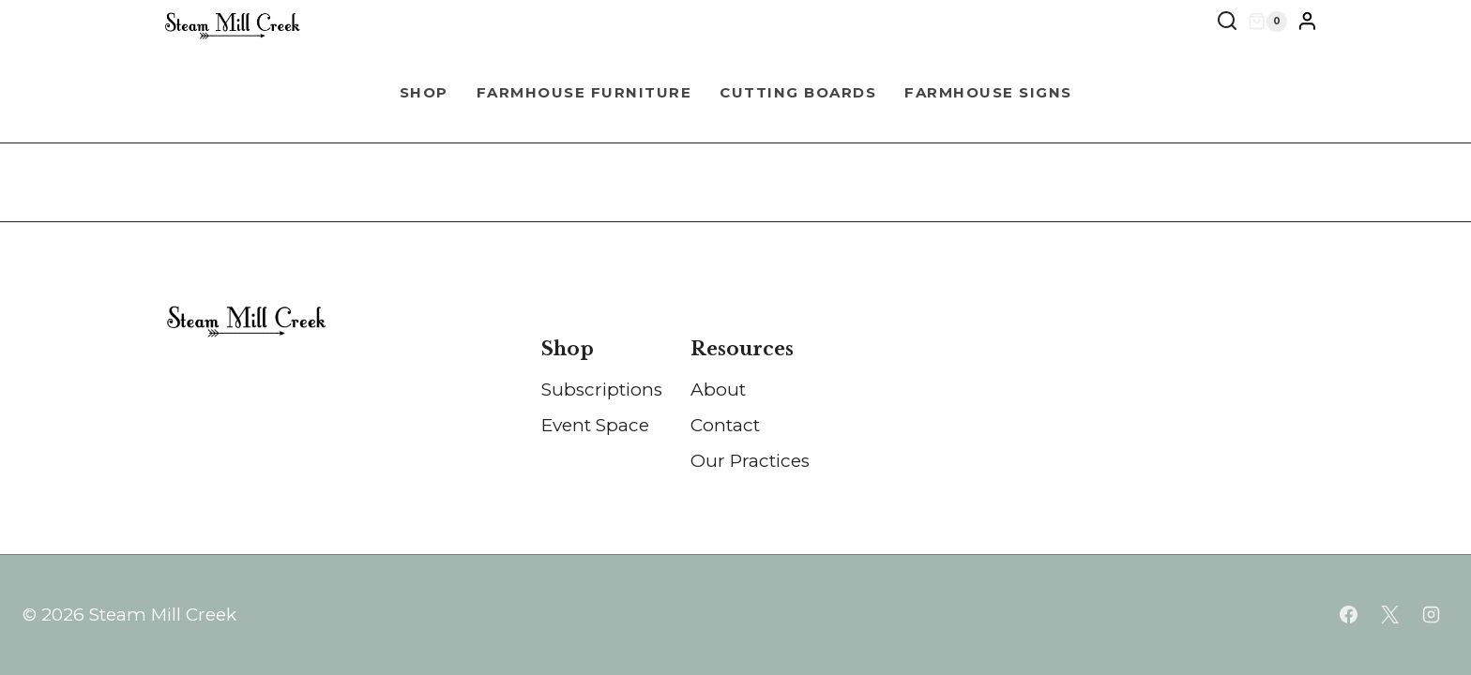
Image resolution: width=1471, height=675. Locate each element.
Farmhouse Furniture (584, 92)
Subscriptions (601, 389)
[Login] (1307, 21)
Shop (424, 92)
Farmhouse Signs (988, 92)
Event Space (595, 425)
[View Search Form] (1227, 21)
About (718, 389)
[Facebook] (1349, 615)
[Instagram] (1430, 615)
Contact (725, 425)
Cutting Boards (798, 92)
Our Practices (750, 461)
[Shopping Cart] (1267, 21)
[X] (1389, 615)
